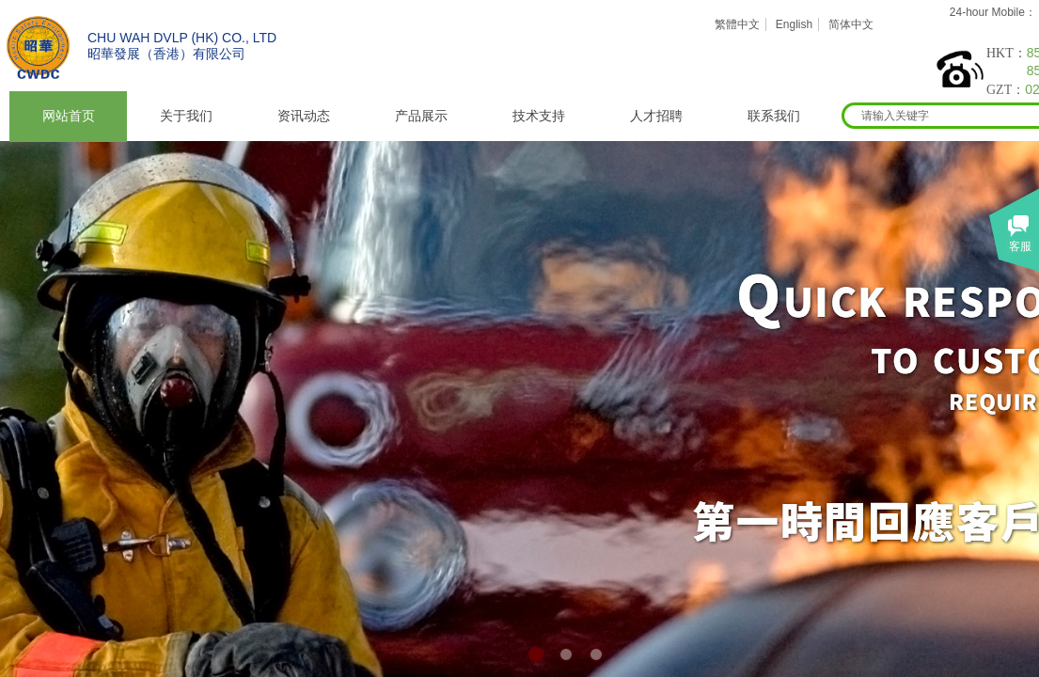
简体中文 (851, 24)
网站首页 (68, 116)
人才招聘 (656, 116)
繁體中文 (737, 24)
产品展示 (421, 116)
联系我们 (774, 116)
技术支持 (538, 116)
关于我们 (186, 116)
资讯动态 (303, 116)
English (794, 24)
